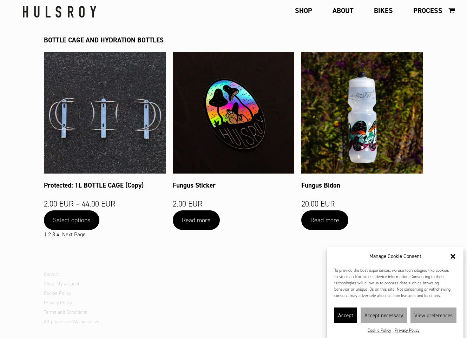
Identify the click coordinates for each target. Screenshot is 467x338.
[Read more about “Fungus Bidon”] (324, 220)
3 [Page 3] (53, 234)
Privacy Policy (407, 333)
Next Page (74, 234)
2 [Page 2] (49, 234)
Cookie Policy (379, 333)
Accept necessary (383, 318)
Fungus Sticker (194, 185)
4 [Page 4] (58, 234)
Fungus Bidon (320, 185)
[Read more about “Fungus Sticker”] (196, 220)
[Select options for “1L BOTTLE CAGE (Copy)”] (71, 220)
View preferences (433, 318)
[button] (452, 259)
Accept (345, 318)
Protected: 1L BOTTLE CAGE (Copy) (94, 185)
